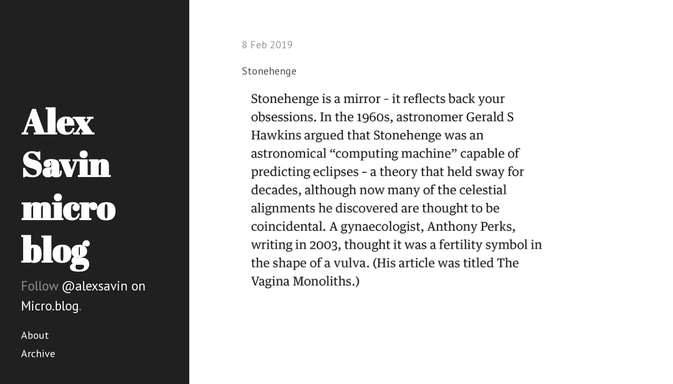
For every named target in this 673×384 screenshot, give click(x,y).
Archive (38, 353)
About (35, 335)
